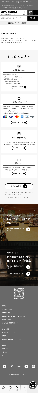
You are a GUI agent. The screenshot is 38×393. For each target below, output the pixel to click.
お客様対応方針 (6, 312)
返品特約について (17, 173)
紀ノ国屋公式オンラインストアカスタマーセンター (15, 316)
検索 (34, 18)
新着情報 (4, 345)
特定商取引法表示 (6, 319)
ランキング (5, 348)
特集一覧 (4, 352)
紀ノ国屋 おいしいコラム (8, 332)
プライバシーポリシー (7, 309)
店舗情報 (4, 335)
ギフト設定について (17, 148)
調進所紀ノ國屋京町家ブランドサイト (15, 267)
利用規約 (4, 306)
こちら (28, 197)
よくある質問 (16, 186)
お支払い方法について (17, 122)
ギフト (3, 355)
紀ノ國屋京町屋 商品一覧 (15, 274)
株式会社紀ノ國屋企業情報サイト (15, 229)
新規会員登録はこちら (17, 86)
